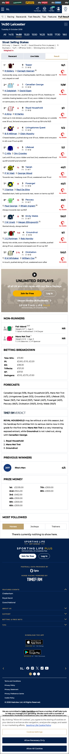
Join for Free (27, 293)
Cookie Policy (9, 698)
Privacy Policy (10, 685)
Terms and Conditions (13, 681)
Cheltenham (7, 593)
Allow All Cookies (34, 748)
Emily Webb (31, 216)
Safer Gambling (28, 711)
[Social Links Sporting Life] (30, 674)
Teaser (28, 65)
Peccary (29, 199)
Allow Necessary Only (34, 740)
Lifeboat (29, 147)
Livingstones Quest (35, 127)
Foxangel (30, 183)
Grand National (8, 602)
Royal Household (34, 107)
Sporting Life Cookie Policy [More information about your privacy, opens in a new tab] (38, 725)
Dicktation (30, 252)
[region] (34, 735)
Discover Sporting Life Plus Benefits (34, 300)
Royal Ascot (7, 598)
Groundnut (32, 232)
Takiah (28, 167)
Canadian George (34, 84)
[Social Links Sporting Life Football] (38, 674)
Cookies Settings (34, 732)
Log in (49, 293)
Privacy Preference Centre (14, 694)
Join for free (27, 556)
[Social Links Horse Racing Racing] (34, 674)
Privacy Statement (11, 689)
